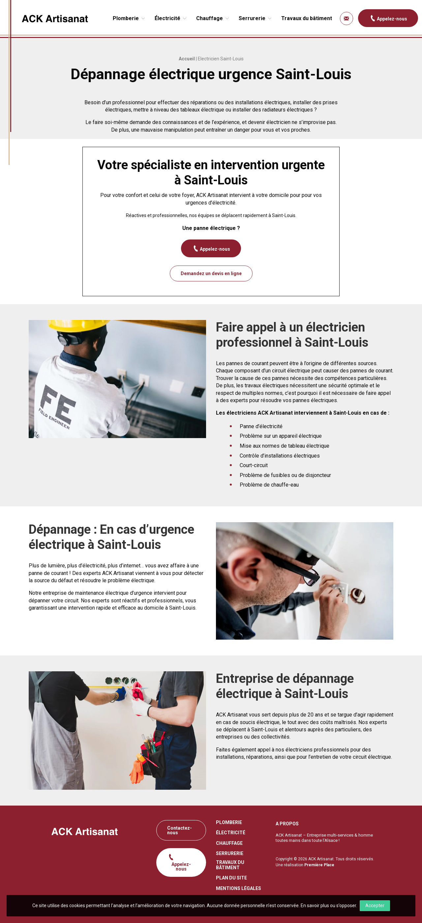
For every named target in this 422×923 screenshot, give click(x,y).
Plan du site (231, 877)
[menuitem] (130, 18)
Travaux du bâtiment (306, 18)
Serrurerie (252, 18)
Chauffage (209, 18)
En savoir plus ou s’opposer (328, 905)
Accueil (187, 58)
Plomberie (126, 18)
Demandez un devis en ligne (211, 273)
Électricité (167, 18)
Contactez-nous (179, 830)
